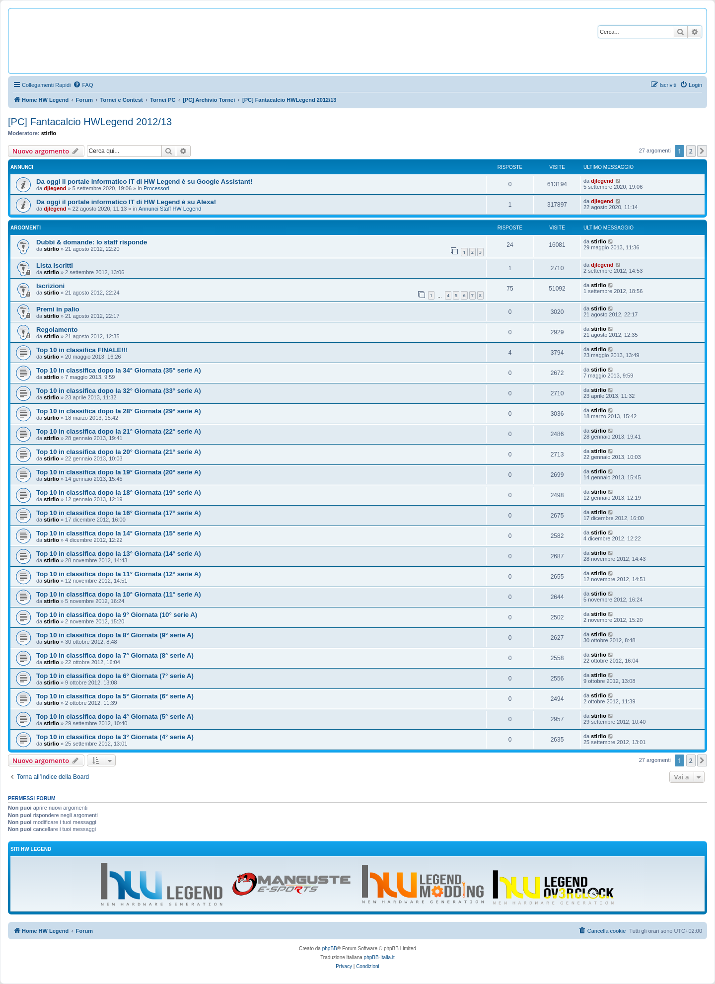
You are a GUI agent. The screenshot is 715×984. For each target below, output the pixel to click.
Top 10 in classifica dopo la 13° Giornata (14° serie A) (118, 553)
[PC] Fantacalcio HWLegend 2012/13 (90, 121)
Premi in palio (57, 309)
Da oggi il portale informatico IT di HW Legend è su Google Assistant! (144, 181)
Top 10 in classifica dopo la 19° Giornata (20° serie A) (118, 472)
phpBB (329, 948)
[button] (702, 151)
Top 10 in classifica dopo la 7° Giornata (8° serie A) (115, 655)
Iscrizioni (50, 286)
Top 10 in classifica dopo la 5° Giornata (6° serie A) (115, 696)
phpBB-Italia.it (379, 957)
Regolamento (57, 329)
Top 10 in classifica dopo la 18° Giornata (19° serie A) (118, 492)
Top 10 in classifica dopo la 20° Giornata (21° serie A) (118, 451)
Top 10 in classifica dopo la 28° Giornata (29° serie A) (118, 411)
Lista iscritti (54, 265)
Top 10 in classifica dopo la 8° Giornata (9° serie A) (115, 635)
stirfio (49, 133)
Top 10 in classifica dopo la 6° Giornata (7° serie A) (115, 676)
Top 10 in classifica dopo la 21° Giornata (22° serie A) (118, 431)
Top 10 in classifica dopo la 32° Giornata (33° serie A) (118, 390)
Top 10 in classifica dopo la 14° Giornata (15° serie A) (118, 533)
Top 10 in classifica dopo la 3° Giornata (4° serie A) (115, 737)
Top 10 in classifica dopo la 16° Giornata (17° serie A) (118, 513)
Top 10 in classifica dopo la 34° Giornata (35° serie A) (118, 370)
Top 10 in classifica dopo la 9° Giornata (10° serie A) (116, 614)
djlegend (55, 188)
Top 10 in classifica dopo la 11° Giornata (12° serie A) (118, 574)
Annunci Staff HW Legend (170, 209)
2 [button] (691, 151)
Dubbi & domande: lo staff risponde (91, 242)
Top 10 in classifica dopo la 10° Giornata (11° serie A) (118, 594)
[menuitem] (83, 85)
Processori (156, 188)
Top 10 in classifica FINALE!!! (82, 350)
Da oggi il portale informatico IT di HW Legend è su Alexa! (126, 202)
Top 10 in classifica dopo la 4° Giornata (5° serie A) (115, 716)
